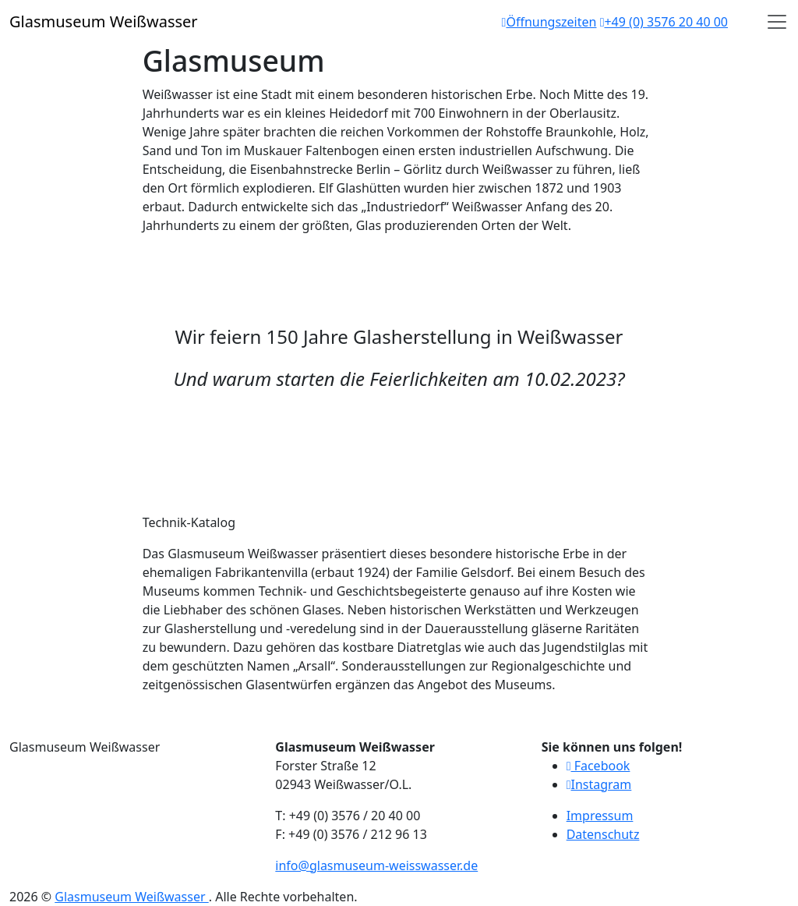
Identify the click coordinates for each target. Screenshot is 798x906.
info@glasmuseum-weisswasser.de (376, 865)
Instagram (599, 784)
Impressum (600, 815)
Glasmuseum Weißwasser (131, 896)
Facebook (598, 765)
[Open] (777, 22)
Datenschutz (603, 834)
